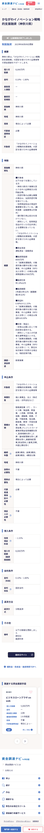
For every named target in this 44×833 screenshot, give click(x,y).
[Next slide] (25, 741)
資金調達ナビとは (13, 764)
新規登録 (30, 3)
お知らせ (9, 770)
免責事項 (35, 821)
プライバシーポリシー (23, 821)
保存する (34, 829)
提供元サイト (21, 654)
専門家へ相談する (11, 829)
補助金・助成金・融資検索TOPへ (21, 666)
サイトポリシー (9, 821)
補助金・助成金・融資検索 (20, 9)
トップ (4, 9)
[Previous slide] (17, 741)
